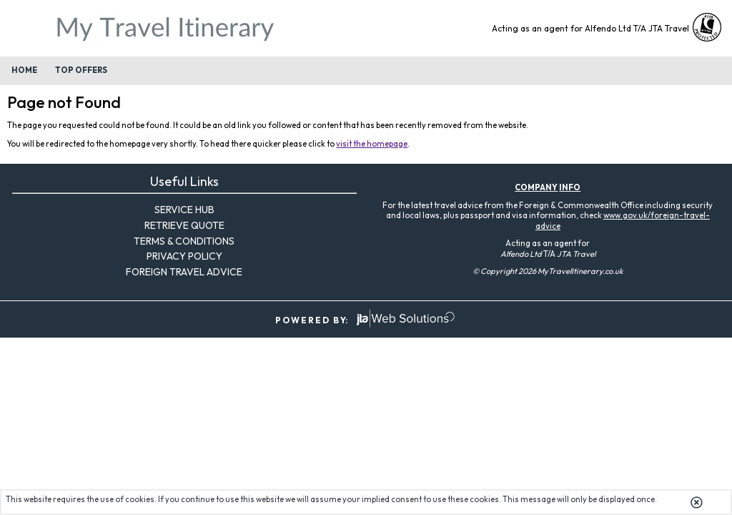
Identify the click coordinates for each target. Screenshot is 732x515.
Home (24, 70)
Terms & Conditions (184, 241)
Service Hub (184, 209)
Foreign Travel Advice (184, 271)
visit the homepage (371, 144)
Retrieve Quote (184, 225)
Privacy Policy (184, 256)
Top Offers (81, 70)
